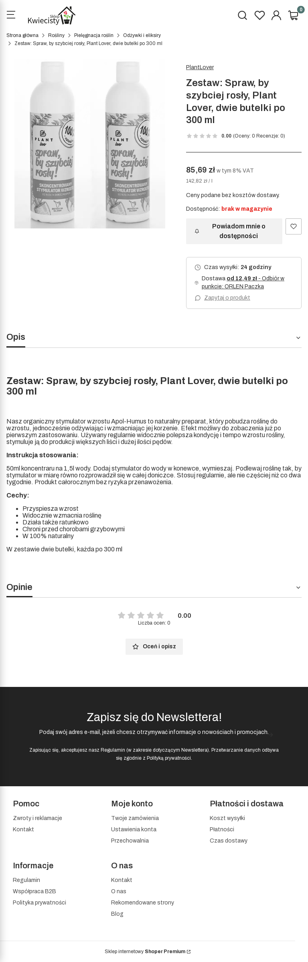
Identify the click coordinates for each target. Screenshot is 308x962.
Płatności (222, 829)
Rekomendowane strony (142, 903)
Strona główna (22, 35)
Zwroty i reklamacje (37, 818)
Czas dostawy (228, 841)
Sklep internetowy (145, 951)
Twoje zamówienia (135, 818)
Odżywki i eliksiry (142, 35)
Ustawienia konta (133, 829)
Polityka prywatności (39, 903)
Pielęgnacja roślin (93, 35)
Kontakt (23, 829)
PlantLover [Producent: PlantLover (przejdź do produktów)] (200, 67)
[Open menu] (10, 16)
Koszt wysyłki (227, 818)
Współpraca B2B (34, 891)
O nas (118, 891)
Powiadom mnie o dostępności (230, 231)
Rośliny (56, 35)
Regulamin (113, 750)
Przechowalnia (130, 841)
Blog (117, 914)
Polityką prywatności (169, 758)
